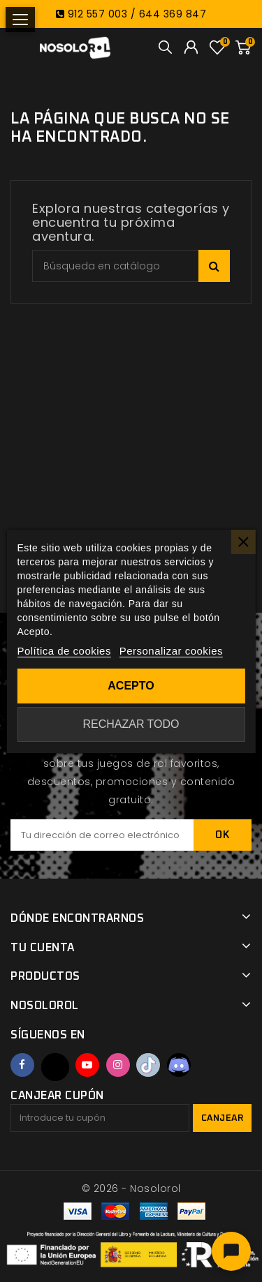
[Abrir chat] (231, 1251)
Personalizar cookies (171, 651)
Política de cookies (64, 651)
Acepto (131, 686)
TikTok (148, 1065)
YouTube (87, 1065)
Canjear (222, 1118)
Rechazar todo (130, 724)
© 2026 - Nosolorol (131, 1188)
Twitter (55, 1067)
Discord (179, 1065)
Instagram (118, 1065)
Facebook (22, 1065)
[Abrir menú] (20, 19)
